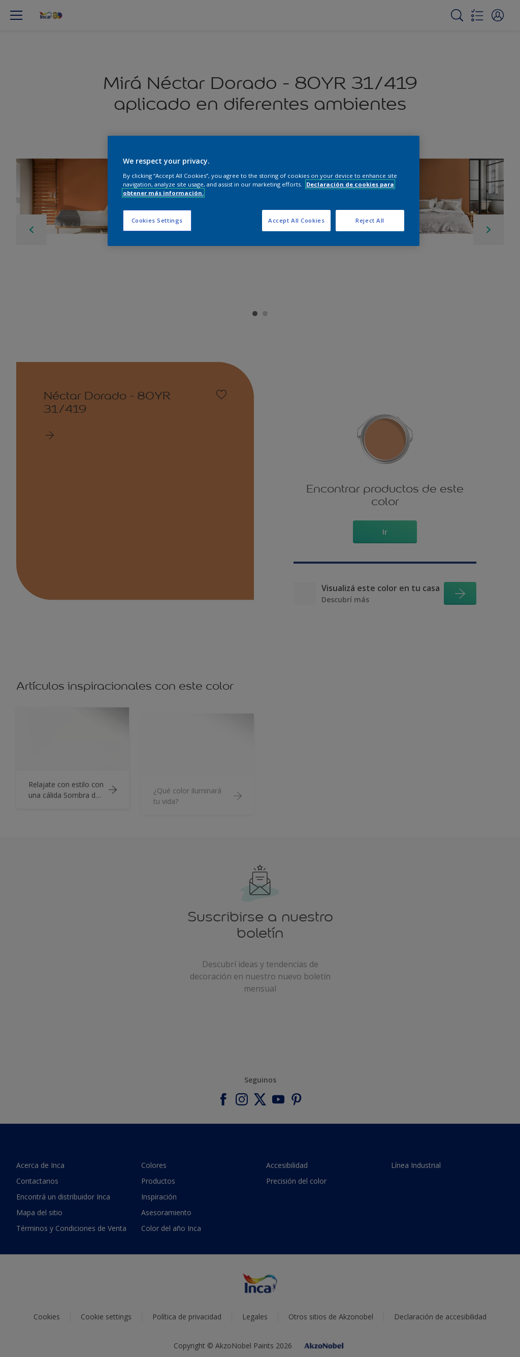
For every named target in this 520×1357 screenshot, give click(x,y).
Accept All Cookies (296, 220)
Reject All (369, 220)
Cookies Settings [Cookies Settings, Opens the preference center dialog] (157, 220)
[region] (263, 191)
